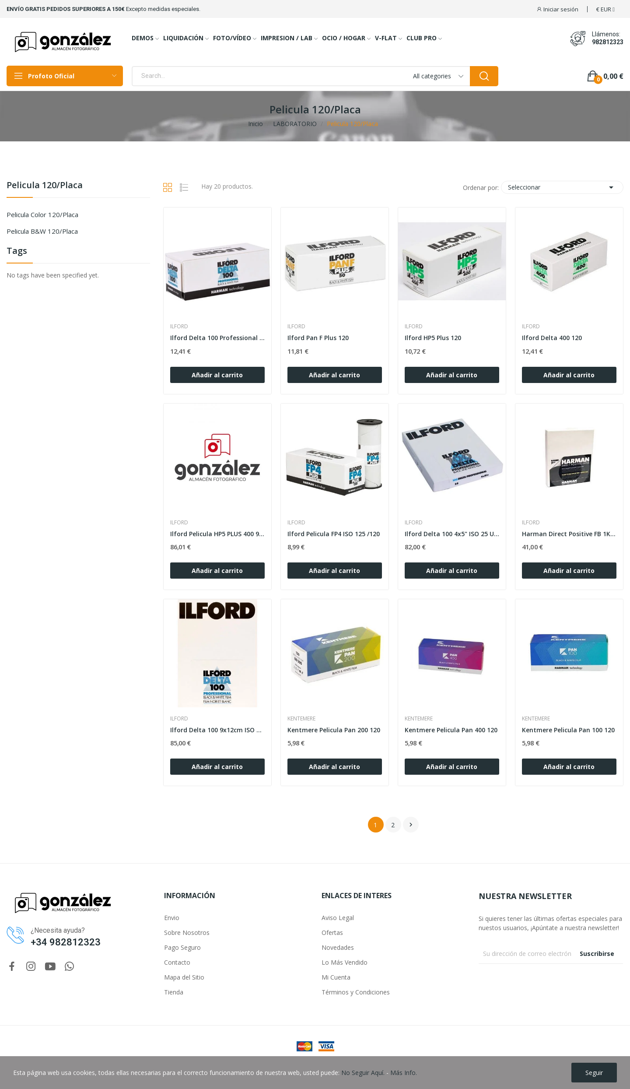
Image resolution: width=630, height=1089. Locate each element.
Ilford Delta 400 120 (552, 338)
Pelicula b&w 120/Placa (42, 231)
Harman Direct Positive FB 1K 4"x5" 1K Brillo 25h (569, 534)
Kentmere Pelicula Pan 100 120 (568, 730)
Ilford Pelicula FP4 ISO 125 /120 (333, 534)
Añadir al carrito (217, 375)
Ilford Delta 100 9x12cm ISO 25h (217, 730)
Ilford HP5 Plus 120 (433, 338)
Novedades (338, 947)
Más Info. (403, 1072)
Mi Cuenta (336, 977)
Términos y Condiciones (356, 992)
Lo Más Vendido (345, 962)
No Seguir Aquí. (363, 1072)
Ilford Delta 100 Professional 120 (217, 338)
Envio (171, 917)
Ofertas (332, 932)
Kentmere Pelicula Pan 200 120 (333, 730)
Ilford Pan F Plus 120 (318, 338)
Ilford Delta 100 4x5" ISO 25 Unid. (452, 534)
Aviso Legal (338, 917)
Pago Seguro (182, 947)
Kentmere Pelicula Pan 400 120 (451, 730)
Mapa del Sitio (184, 977)
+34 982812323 (66, 942)
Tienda (173, 992)
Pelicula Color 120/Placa (42, 214)
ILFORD (179, 326)
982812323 (607, 42)
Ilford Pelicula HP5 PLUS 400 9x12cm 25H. (217, 534)
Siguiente (411, 825)
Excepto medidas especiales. (163, 9)
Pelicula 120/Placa (45, 186)
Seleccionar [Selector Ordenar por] (562, 187)
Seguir (594, 1072)
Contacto (177, 962)
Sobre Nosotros (187, 932)
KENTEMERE (301, 718)
